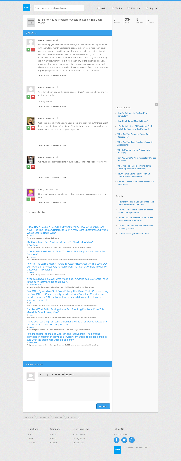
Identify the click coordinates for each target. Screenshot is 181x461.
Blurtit (27, 8)
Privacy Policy (79, 438)
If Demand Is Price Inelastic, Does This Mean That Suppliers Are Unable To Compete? (66, 253)
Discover (134, 8)
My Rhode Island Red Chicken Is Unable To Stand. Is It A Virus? (60, 242)
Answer (103, 406)
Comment (55, 75)
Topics (116, 8)
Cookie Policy (79, 442)
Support (53, 442)
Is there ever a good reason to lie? (134, 233)
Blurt (64, 75)
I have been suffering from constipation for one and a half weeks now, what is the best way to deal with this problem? (67, 323)
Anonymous (43, 40)
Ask (101, 8)
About (53, 434)
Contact (53, 438)
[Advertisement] (69, 136)
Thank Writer (43, 75)
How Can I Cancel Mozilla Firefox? (132, 121)
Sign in (151, 8)
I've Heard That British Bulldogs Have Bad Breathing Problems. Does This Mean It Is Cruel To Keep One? (65, 311)
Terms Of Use (79, 434)
